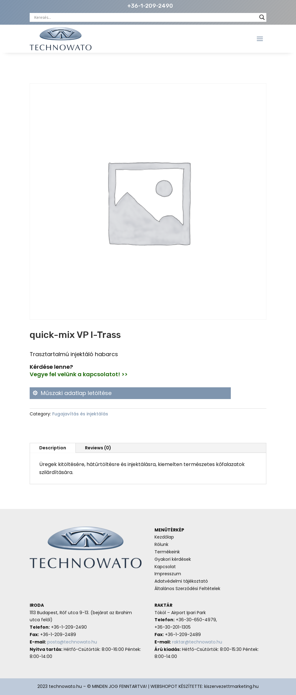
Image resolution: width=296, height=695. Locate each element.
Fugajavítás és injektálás (80, 414)
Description (52, 448)
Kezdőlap (164, 537)
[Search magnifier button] (262, 17)
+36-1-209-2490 (150, 5)
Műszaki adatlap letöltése (76, 393)
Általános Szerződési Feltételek (187, 588)
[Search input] (145, 17)
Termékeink (167, 552)
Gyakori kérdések (172, 559)
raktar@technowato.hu (197, 642)
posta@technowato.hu (72, 642)
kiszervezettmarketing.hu (231, 686)
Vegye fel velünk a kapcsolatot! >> (79, 374)
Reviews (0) (98, 448)
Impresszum (167, 574)
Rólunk (161, 544)
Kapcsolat (165, 567)
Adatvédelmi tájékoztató (181, 581)
